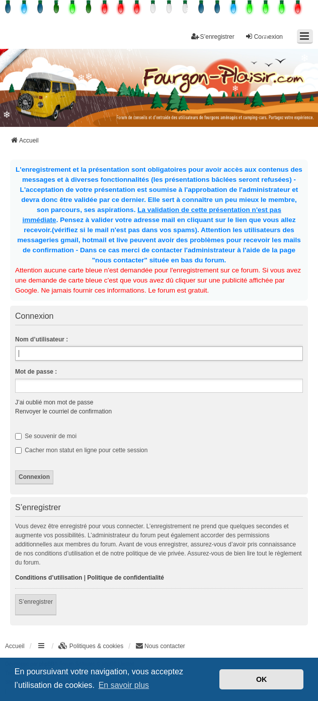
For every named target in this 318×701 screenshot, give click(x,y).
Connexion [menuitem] (264, 36)
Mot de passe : (36, 371)
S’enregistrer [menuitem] (212, 36)
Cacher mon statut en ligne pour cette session (81, 450)
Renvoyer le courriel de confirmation (63, 411)
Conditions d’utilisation (48, 577)
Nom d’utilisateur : (41, 339)
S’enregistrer (36, 601)
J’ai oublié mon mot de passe (54, 402)
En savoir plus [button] (124, 685)
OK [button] (261, 679)
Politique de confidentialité (125, 577)
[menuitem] (90, 646)
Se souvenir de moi (45, 436)
